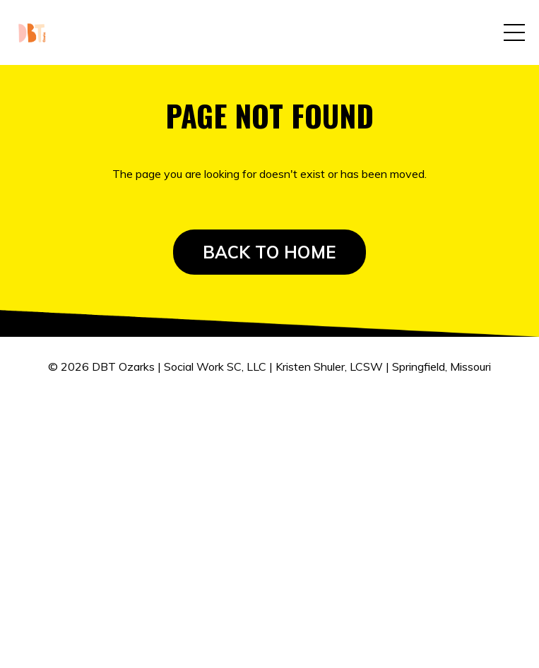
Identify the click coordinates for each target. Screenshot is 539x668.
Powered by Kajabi (269, 433)
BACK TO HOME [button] (269, 252)
